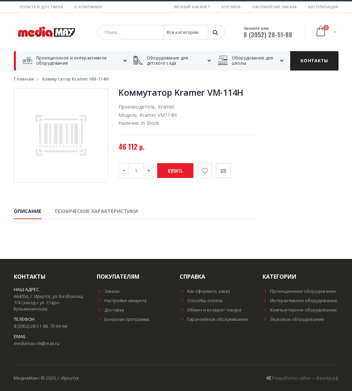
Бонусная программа (123, 319)
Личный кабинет (191, 6)
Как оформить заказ (205, 291)
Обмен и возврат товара (210, 310)
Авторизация (323, 6)
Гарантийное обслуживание (214, 319)
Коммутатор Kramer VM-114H (75, 79)
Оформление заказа (274, 6)
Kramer (166, 106)
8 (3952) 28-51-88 (268, 34)
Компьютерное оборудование (300, 310)
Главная (24, 79)
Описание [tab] (27, 211)
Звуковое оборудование (293, 319)
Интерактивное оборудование (300, 301)
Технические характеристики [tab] (96, 211)
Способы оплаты (201, 301)
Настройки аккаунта (121, 301)
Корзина (231, 6)
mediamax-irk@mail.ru (36, 343)
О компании (88, 6)
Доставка (110, 310)
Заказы (108, 291)
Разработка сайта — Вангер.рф (305, 378)
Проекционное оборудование (299, 291)
